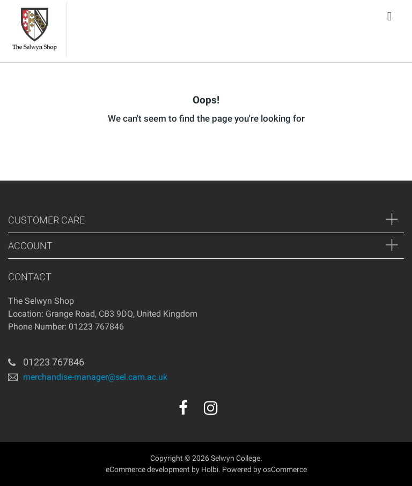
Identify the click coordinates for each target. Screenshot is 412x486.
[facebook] (183, 408)
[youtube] (234, 411)
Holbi (209, 469)
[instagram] (211, 408)
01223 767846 (53, 362)
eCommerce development (148, 469)
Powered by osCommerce (264, 469)
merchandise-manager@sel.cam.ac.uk (95, 376)
